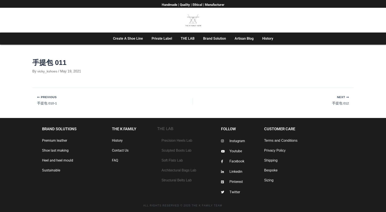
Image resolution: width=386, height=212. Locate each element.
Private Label (162, 38)
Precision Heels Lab (177, 140)
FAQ (115, 160)
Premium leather (54, 140)
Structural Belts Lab (177, 180)
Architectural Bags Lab (179, 170)
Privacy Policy (275, 150)
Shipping (271, 160)
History (267, 38)
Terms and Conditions (281, 140)
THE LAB (188, 38)
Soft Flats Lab (172, 160)
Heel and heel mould (57, 160)
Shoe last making (55, 150)
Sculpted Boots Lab (176, 150)
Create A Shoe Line (128, 38)
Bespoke (271, 170)
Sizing (269, 180)
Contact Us (120, 150)
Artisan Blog (244, 38)
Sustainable (51, 170)
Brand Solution (214, 38)
